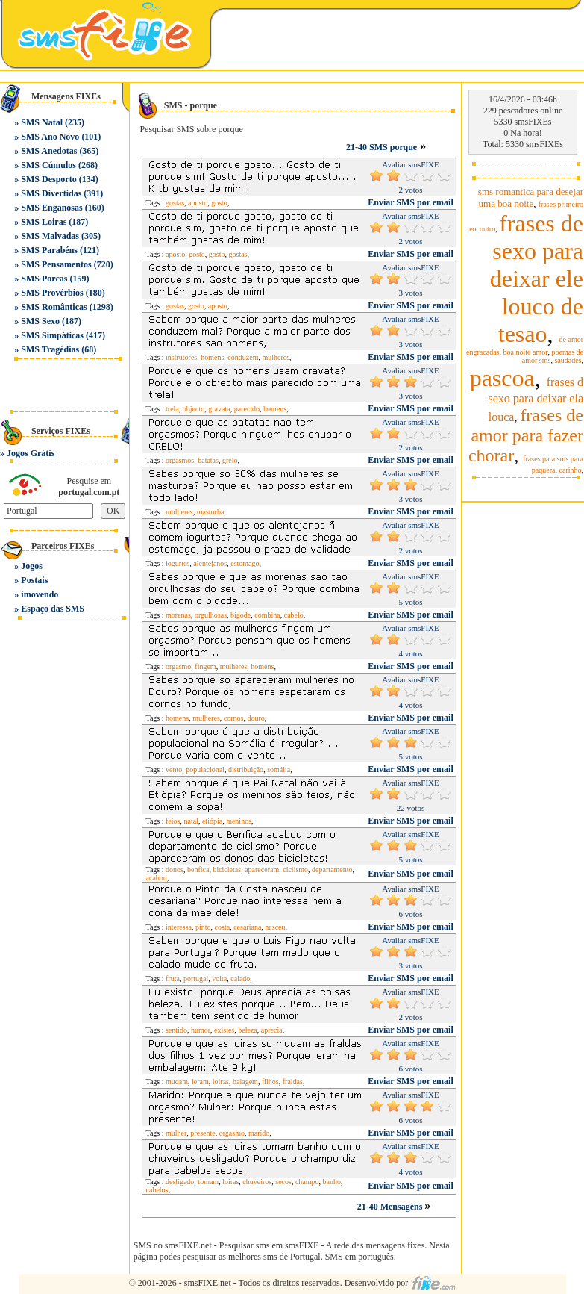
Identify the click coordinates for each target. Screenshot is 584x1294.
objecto (193, 409)
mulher (176, 1133)
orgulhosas (211, 615)
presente (202, 1133)
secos (283, 1182)
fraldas (293, 1081)
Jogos (32, 566)
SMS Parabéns (49, 250)
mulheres (275, 357)
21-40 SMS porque (381, 147)
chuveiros (256, 1182)
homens (212, 357)
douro (255, 718)
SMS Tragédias (50, 349)
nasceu (275, 927)
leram (200, 1081)
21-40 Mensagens (391, 1206)
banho (332, 1182)
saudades (567, 360)
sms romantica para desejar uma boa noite (530, 197)
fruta (173, 978)
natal (190, 821)
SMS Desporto (48, 179)
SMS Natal (42, 122)
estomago (244, 563)
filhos (270, 1081)
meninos (238, 821)
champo (307, 1182)
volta (219, 978)
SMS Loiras (43, 222)
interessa (179, 927)
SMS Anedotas (49, 151)
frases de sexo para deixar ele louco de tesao (536, 278)
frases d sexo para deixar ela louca (536, 399)
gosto (219, 203)
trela (172, 409)
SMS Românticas (54, 307)
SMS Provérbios (52, 292)
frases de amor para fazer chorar (525, 435)
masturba (211, 512)
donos (174, 869)
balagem (245, 1081)
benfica (198, 869)
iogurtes (177, 563)
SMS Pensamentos (56, 264)
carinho (570, 470)
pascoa (502, 377)
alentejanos (210, 563)
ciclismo (295, 869)
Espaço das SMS (52, 608)
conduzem (242, 357)
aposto (197, 203)
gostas (175, 203)
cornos (234, 718)
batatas (208, 460)
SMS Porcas (44, 278)
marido (258, 1133)
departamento (332, 869)
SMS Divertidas (51, 193)
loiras (221, 1081)
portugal (195, 978)
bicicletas (227, 869)
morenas (178, 615)
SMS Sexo (40, 321)
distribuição (245, 769)
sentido (176, 1030)
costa (222, 927)
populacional (205, 769)
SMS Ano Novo (50, 136)
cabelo (294, 615)
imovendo (39, 594)
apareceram (262, 869)
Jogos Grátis (30, 453)
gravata (219, 409)
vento (174, 769)
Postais (34, 580)
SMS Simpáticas (52, 335)
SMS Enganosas (51, 207)
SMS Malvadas (50, 236)
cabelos (157, 1190)
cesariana (247, 927)
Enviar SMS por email (410, 202)
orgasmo (178, 666)
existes (224, 1030)
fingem (205, 666)
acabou (156, 878)
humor (200, 1030)
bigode (240, 615)
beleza (247, 1030)
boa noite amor (525, 352)
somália (278, 769)
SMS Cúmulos (48, 165)
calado (240, 978)
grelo (230, 460)
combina (267, 615)
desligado (180, 1182)
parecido (247, 409)
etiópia (212, 821)
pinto (203, 927)
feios (173, 821)
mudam (177, 1081)
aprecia (272, 1030)
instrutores (181, 357)
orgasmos (180, 460)
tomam (208, 1182)
